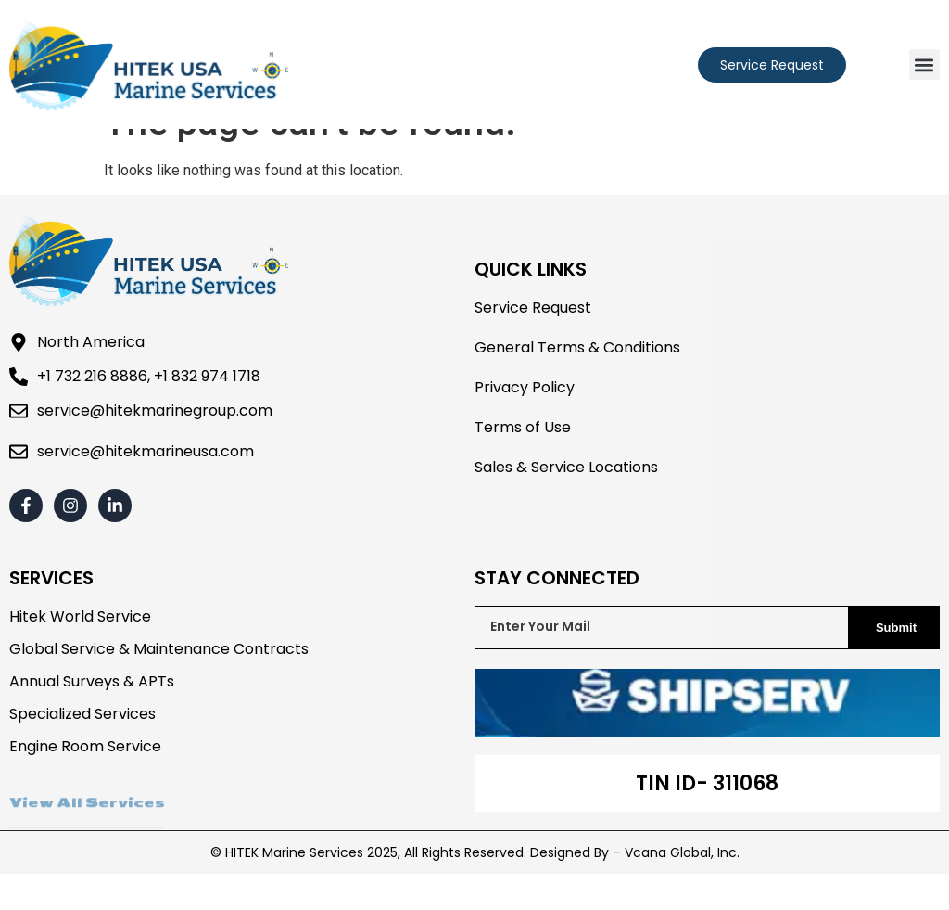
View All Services (87, 848)
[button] (924, 64)
